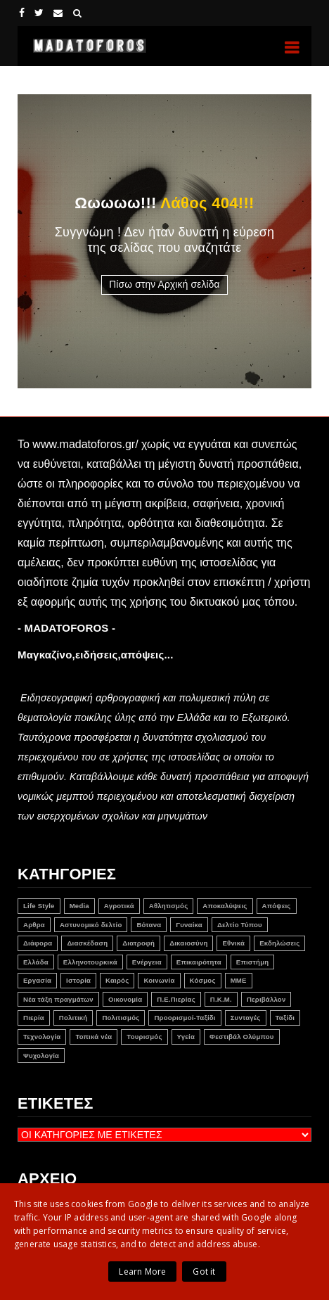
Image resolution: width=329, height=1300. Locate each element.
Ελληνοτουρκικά (90, 962)
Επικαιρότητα (198, 962)
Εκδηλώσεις (279, 943)
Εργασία (37, 980)
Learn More (142, 1271)
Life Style (39, 906)
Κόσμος (203, 980)
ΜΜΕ (239, 980)
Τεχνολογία (41, 1036)
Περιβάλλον (266, 999)
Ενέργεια (147, 962)
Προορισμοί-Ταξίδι (184, 1017)
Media (79, 906)
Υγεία (186, 1036)
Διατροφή (138, 943)
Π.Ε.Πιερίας (176, 999)
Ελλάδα (36, 962)
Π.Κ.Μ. (221, 999)
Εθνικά (233, 943)
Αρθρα (34, 925)
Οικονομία (125, 999)
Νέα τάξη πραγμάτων (58, 999)
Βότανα (148, 925)
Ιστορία (78, 980)
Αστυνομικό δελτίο (91, 925)
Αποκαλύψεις (224, 906)
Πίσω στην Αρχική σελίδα (164, 284)
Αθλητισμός (168, 906)
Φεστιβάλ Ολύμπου (241, 1036)
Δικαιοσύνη (188, 943)
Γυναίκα (189, 925)
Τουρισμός (144, 1036)
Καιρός (117, 980)
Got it (204, 1271)
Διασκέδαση (87, 943)
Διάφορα (37, 943)
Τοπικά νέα (93, 1036)
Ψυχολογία (41, 1055)
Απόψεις (276, 906)
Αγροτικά (119, 906)
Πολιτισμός (120, 1017)
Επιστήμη (252, 962)
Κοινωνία (158, 980)
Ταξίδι (285, 1017)
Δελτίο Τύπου (239, 925)
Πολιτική (73, 1017)
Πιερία (33, 1017)
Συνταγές (246, 1017)
